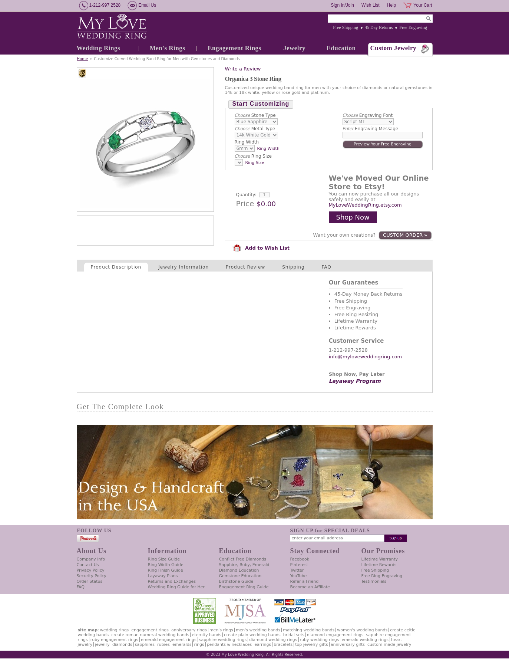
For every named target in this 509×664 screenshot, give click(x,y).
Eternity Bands (206, 634)
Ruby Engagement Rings (114, 639)
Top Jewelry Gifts (311, 644)
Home (82, 59)
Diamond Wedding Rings (273, 639)
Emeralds (181, 644)
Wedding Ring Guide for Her (176, 587)
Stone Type (255, 115)
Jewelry (294, 48)
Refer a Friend (304, 581)
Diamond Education (239, 570)
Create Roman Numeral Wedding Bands (150, 634)
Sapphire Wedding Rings (223, 639)
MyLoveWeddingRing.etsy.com (365, 205)
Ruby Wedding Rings (319, 639)
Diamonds (122, 644)
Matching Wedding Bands (308, 630)
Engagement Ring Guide (244, 587)
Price (245, 203)
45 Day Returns (379, 27)
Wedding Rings (98, 48)
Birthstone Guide (236, 581)
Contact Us (88, 564)
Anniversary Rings (189, 630)
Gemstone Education (240, 575)
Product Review (245, 267)
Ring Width (247, 142)
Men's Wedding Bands (258, 630)
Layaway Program (355, 381)
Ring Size (253, 156)
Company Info (91, 559)
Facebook (300, 559)
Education (341, 48)
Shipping (293, 267)
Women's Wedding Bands (362, 630)
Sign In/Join (342, 5)
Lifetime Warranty (379, 559)
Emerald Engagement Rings (168, 639)
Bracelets (283, 644)
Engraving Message (371, 128)
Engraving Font (368, 115)
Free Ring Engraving (382, 575)
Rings (199, 644)
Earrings (262, 644)
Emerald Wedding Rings (365, 639)
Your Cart (422, 5)
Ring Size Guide (164, 559)
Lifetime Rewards (379, 564)
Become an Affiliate (310, 587)
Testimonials (374, 581)
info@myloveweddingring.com (365, 356)
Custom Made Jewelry (389, 644)
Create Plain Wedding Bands (252, 634)
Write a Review (243, 69)
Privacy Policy (91, 570)
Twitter (297, 570)
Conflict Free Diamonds (242, 559)
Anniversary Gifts (348, 644)
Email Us (147, 5)
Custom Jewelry (393, 48)
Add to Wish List (261, 248)
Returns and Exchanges (172, 581)
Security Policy (91, 575)
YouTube (298, 575)
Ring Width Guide (166, 564)
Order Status (90, 581)
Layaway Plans (163, 575)
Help (391, 5)
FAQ (326, 267)
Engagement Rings (234, 48)
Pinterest (299, 564)
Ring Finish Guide (165, 570)
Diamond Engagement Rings (335, 634)
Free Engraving (413, 27)
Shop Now (353, 217)
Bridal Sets (293, 634)
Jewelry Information (183, 267)
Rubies (163, 644)
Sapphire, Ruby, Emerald (244, 564)
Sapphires (145, 644)
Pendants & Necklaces (229, 644)
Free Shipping (345, 27)
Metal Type (255, 128)
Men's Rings (167, 48)
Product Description (116, 267)
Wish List (370, 5)
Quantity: (246, 194)
